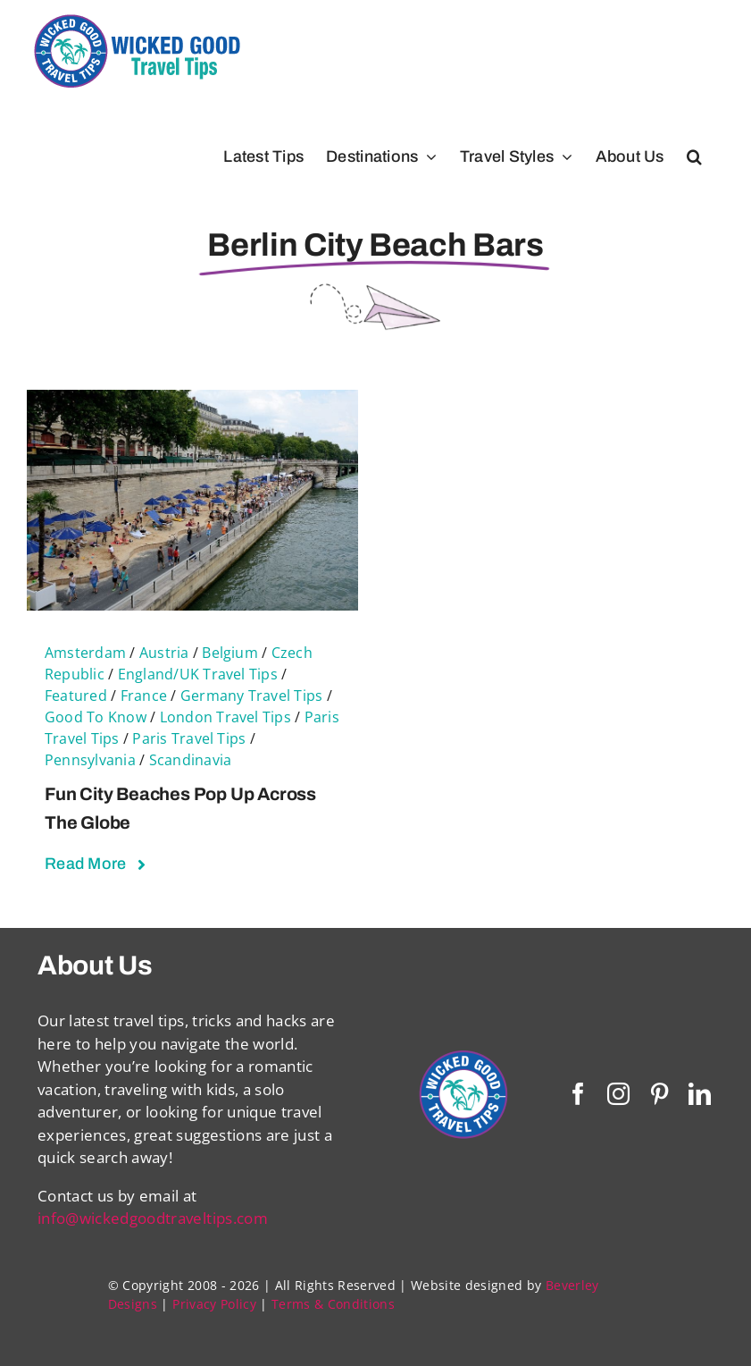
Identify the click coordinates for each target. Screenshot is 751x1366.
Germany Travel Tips (251, 695)
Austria (164, 652)
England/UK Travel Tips (198, 674)
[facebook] (578, 1094)
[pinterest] (659, 1094)
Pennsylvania (90, 760)
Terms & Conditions (333, 1303)
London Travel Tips (225, 717)
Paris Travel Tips (189, 738)
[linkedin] (699, 1094)
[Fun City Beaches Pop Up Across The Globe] (192, 401)
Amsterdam (85, 652)
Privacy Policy (214, 1303)
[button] (694, 156)
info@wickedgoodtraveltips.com (153, 1218)
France (144, 695)
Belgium (230, 652)
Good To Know (95, 717)
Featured (76, 695)
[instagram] (618, 1094)
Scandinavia (190, 760)
